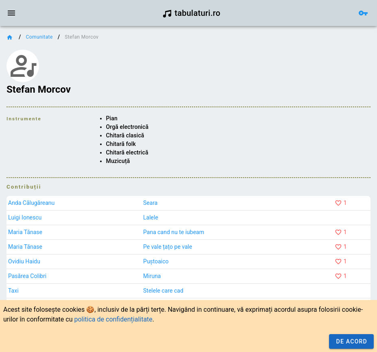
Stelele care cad (163, 290)
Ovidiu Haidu (24, 261)
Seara (150, 203)
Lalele (150, 217)
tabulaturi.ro (191, 13)
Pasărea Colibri (27, 276)
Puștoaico (156, 261)
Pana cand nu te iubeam (173, 232)
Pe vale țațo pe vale (167, 246)
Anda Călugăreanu (31, 203)
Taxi (13, 290)
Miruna (152, 276)
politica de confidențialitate (113, 319)
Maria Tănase (25, 232)
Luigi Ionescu (24, 217)
